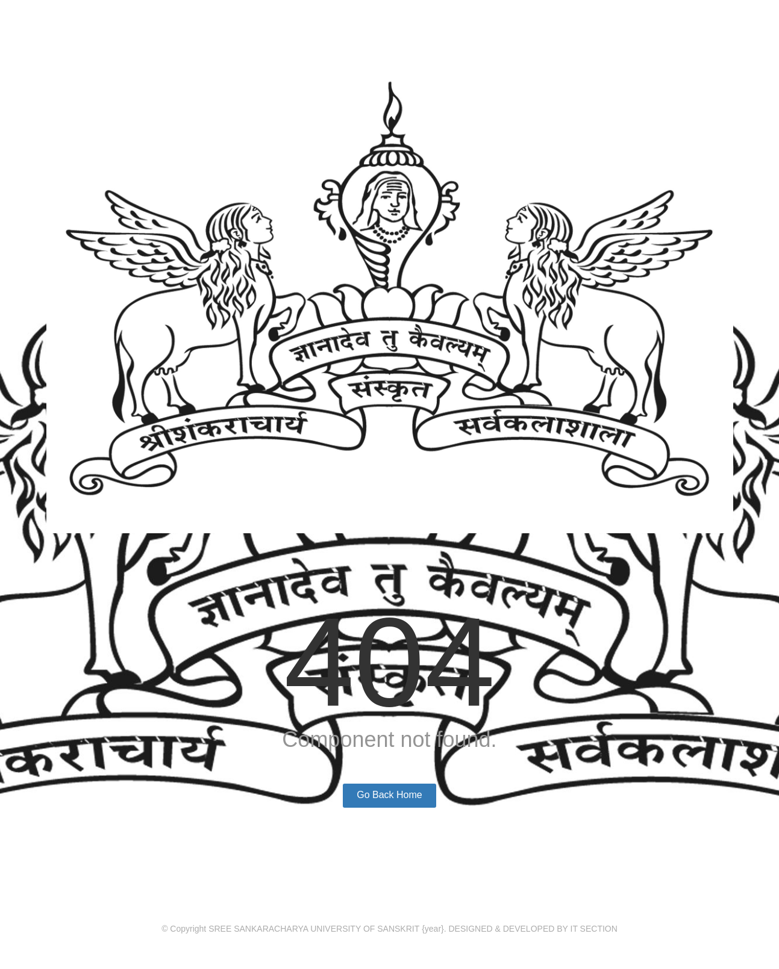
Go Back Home (389, 795)
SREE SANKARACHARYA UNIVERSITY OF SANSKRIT (313, 928)
